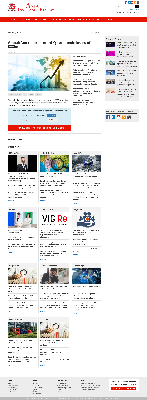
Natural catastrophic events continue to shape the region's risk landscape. (86, 92)
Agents (34, 390)
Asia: (75, 70)
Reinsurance (47, 209)
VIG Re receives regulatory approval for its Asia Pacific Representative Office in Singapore (51, 233)
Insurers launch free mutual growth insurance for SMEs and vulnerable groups (22, 359)
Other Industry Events (64, 388)
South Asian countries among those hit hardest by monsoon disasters (86, 81)
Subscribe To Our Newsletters (124, 388)
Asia (25, 95)
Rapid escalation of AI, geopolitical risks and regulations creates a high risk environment (54, 305)
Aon (127, 63)
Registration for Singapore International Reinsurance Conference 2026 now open (53, 253)
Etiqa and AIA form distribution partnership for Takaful (20, 349)
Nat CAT (38, 95)
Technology (79, 265)
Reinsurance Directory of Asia (90, 390)
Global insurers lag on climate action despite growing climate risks (85, 176)
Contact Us (108, 19)
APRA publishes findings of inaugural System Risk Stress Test (22, 288)
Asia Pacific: (78, 89)
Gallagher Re (83, 105)
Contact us (11, 392)
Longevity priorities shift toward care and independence (85, 232)
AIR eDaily (35, 384)
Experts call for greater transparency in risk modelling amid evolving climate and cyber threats (85, 196)
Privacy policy (12, 388)
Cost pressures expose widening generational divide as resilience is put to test (54, 295)
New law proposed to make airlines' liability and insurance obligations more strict (86, 185)
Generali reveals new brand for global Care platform (21, 341)
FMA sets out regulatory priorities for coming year (127, 73)
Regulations (14, 265)
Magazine (20, 19)
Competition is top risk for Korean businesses (53, 287)
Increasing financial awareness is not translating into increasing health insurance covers (54, 193)
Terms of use (12, 390)
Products (99, 19)
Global (31, 95)
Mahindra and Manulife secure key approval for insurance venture (53, 352)
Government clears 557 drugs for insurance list (20, 297)
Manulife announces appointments (18, 231)
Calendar (71, 19)
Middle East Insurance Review (90, 386)
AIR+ (35, 19)
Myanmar (18, 95)
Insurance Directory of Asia (90, 388)
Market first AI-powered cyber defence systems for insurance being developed (85, 295)
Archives (42, 19)
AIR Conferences (62, 384)
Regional (78, 209)
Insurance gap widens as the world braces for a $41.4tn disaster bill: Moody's (86, 63)
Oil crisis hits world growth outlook (21, 186)
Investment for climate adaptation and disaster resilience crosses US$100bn (85, 72)
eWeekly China (37, 388)
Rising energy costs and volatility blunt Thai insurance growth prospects (22, 194)
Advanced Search (133, 10)
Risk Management (49, 265)
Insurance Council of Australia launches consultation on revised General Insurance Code (22, 305)
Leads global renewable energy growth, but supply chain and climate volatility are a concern (85, 306)
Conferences (52, 19)
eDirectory (90, 19)
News (29, 19)
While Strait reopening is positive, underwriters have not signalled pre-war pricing (21, 177)
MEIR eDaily (36, 386)
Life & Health (47, 153)
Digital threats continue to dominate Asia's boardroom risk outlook (53, 342)
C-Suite (44, 319)
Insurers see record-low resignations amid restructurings (85, 241)
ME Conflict (14, 153)
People (12, 209)
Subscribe (120, 12)
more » (11, 200)
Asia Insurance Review (88, 384)
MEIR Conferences (62, 386)
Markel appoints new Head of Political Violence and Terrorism (21, 246)
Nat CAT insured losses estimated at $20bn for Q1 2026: (84, 102)
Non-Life (78, 153)
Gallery (59, 390)
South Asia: (77, 79)
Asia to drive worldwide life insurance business (51, 175)
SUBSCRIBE (53, 127)
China (11, 95)
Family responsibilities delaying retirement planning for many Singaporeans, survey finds (53, 183)
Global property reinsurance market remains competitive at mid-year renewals (53, 244)
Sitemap (136, 12)
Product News (15, 319)
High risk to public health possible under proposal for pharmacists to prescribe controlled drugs (126, 94)
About (10, 384)
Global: (14, 42)
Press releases (37, 394)
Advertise (80, 19)
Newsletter (128, 12)
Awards (62, 19)
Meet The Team (13, 386)
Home (13, 19)
